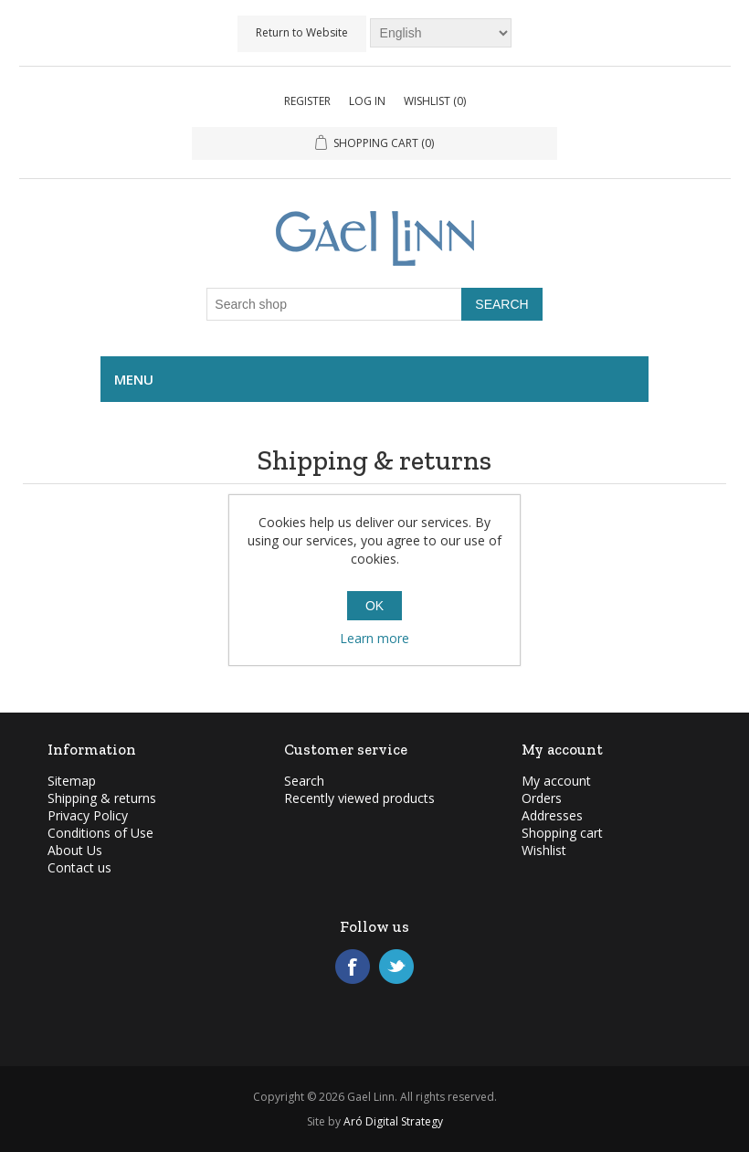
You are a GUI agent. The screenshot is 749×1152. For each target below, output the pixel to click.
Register (307, 101)
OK (374, 605)
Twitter (396, 966)
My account (556, 780)
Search (304, 780)
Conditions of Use (100, 832)
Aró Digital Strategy (393, 1121)
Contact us (79, 867)
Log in (367, 101)
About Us (74, 850)
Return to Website (302, 32)
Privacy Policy (87, 815)
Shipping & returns (101, 798)
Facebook (352, 966)
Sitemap (71, 780)
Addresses (552, 815)
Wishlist (544, 850)
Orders (542, 798)
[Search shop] (334, 304)
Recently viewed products (359, 798)
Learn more (374, 638)
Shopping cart (562, 832)
